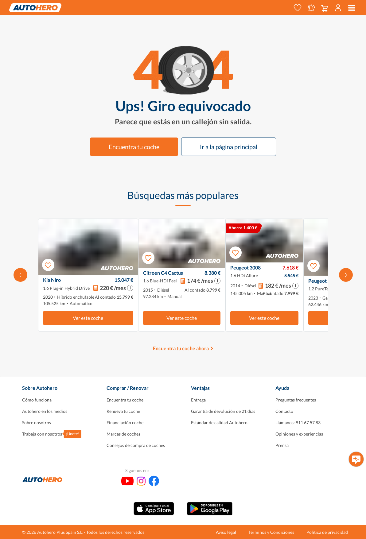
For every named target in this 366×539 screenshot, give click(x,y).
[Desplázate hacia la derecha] (346, 275)
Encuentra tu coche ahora (181, 348)
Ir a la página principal (228, 146)
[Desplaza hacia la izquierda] (20, 275)
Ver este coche (88, 318)
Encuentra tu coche (134, 146)
